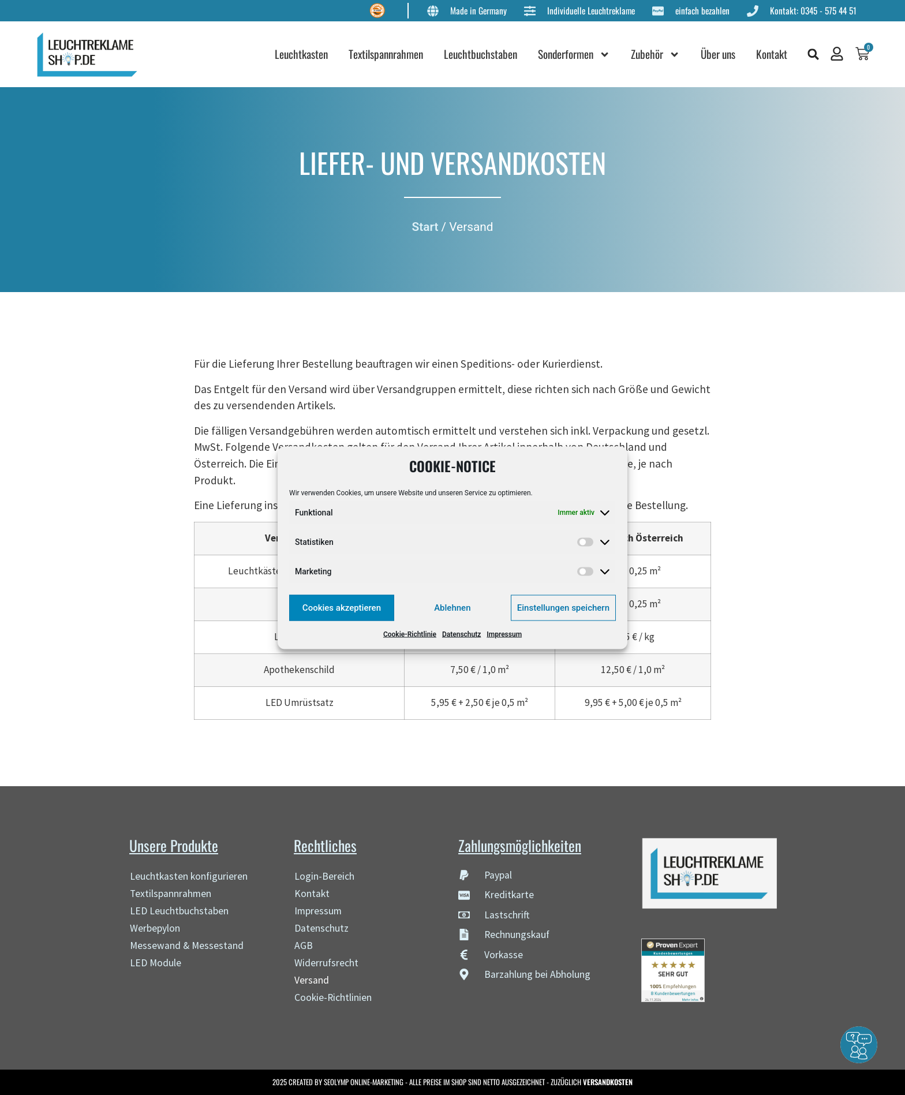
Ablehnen (452, 608)
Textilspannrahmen (388, 54)
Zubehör (658, 54)
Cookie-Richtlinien (333, 997)
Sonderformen (577, 54)
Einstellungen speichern (563, 608)
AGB (303, 945)
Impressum (504, 634)
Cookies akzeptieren (341, 608)
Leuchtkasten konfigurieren (189, 876)
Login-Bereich (324, 876)
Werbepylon (155, 928)
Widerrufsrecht (326, 962)
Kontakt (774, 54)
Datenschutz (461, 634)
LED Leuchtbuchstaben (179, 911)
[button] (816, 54)
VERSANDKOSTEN (608, 1082)
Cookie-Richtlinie (409, 634)
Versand (311, 980)
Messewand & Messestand (187, 945)
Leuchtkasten (304, 54)
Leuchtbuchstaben (483, 54)
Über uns (721, 54)
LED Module (155, 962)
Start (425, 227)
